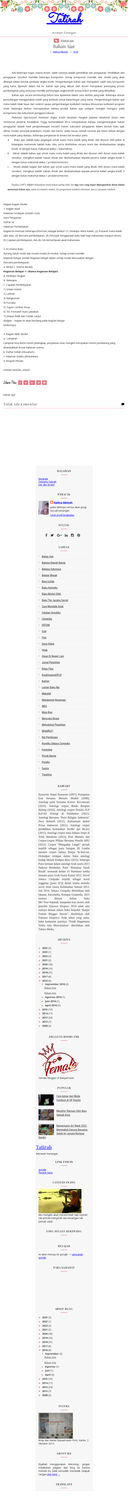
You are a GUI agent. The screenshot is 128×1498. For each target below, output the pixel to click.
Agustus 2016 (53, 999)
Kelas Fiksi (48, 670)
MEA (44, 707)
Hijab (45, 652)
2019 (45, 970)
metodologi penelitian (54, 726)
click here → (53, 1476)
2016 (45, 982)
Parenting (47, 751)
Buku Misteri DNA (51, 595)
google (42, 1171)
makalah (46, 695)
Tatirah (64, 21)
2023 (45, 953)
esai (44, 633)
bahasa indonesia (51, 570)
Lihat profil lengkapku (62, 517)
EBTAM (46, 627)
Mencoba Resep (50, 720)
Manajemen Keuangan (54, 701)
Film (44, 639)
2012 (45, 1023)
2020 (45, 966)
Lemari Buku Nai (51, 689)
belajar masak (49, 577)
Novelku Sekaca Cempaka (56, 745)
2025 (45, 949)
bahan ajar (48, 558)
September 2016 (55, 986)
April (48, 1376)
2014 (45, 1015)
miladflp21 (47, 732)
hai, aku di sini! (46, 486)
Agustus (50, 1368)
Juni (47, 1372)
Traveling (47, 776)
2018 (45, 974)
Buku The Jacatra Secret (55, 602)
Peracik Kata (45, 1174)
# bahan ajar (67, 42)
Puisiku (46, 764)
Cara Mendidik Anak (53, 608)
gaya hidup (48, 645)
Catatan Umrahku (51, 614)
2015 (45, 1011)
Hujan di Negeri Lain (53, 658)
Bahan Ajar (50, 989)
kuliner (45, 683)
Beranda (43, 480)
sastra (45, 770)
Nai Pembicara (50, 739)
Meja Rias (47, 714)
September (52, 1355)
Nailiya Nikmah (63, 504)
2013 (45, 1019)
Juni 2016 (51, 1003)
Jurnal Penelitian (51, 664)
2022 (45, 958)
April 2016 (51, 1007)
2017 (45, 978)
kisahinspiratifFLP (52, 676)
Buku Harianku (50, 589)
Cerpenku (47, 620)
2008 (45, 1027)
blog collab (48, 583)
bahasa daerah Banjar (54, 564)
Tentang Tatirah (47, 483)
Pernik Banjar (49, 757)
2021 (45, 962)
